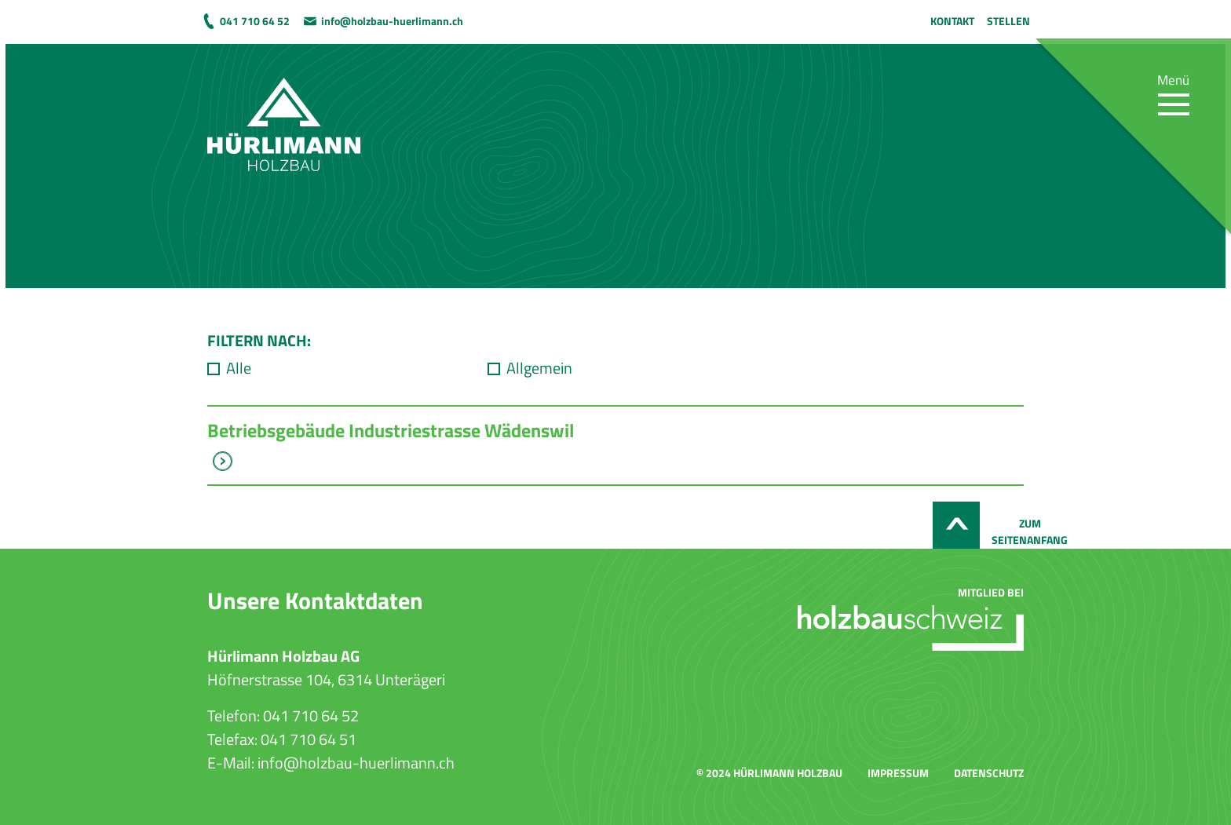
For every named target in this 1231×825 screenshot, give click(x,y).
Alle (238, 368)
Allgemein (539, 368)
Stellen (1008, 21)
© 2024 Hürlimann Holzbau (769, 773)
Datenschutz (989, 773)
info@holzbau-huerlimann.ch (392, 21)
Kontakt (952, 21)
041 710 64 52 (255, 21)
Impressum (898, 773)
